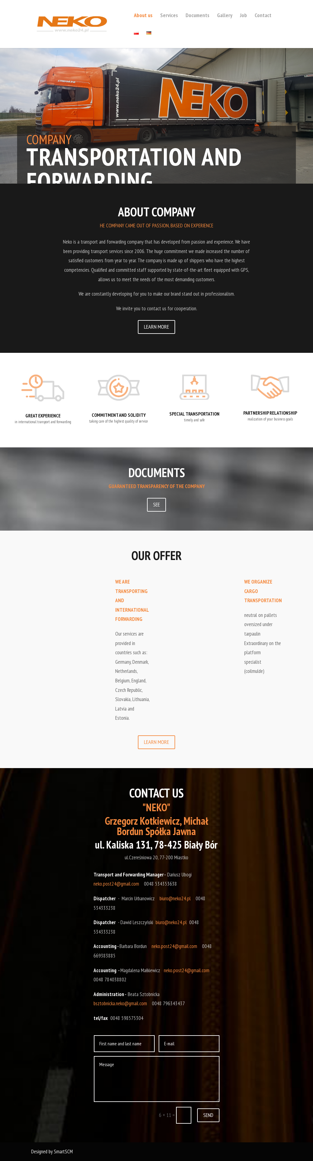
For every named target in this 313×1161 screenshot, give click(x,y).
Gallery (224, 16)
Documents (197, 16)
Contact (263, 16)
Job (243, 16)
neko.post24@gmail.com (116, 883)
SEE (156, 504)
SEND (208, 1114)
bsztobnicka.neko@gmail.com (120, 1003)
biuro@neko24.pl (175, 898)
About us (143, 16)
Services (169, 16)
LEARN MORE (156, 326)
